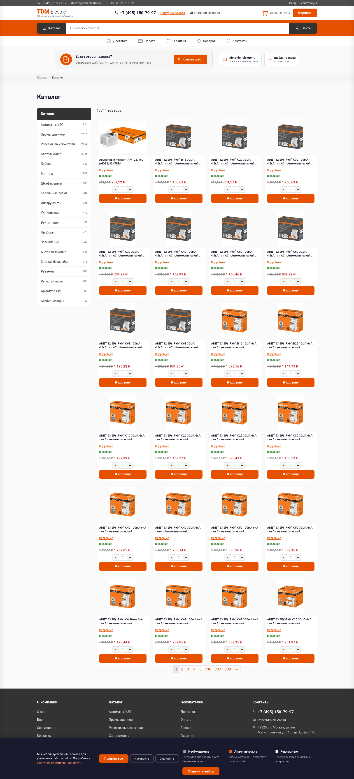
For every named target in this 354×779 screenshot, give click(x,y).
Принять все (113, 758)
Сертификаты (47, 728)
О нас (41, 712)
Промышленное (64, 134)
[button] (275, 13)
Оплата (186, 719)
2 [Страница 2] (182, 669)
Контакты (44, 735)
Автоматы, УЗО (64, 125)
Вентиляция (64, 222)
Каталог (51, 28)
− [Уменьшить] (115, 189)
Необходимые (196, 751)
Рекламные (286, 751)
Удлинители (64, 213)
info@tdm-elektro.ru (86, 3)
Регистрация (308, 3)
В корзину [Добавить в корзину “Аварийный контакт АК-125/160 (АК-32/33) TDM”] (123, 198)
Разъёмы (64, 271)
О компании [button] (47, 702)
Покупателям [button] (192, 702)
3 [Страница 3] (188, 669)
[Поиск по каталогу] (177, 28)
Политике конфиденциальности (59, 763)
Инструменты (64, 203)
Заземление (64, 242)
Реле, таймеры (64, 281)
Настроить (142, 758)
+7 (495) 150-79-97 (51, 3)
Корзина (305, 13)
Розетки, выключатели (64, 144)
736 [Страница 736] (208, 669)
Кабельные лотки (64, 193)
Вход (292, 3)
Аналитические (243, 751)
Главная (42, 77)
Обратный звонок (173, 13)
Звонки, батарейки (64, 262)
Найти (303, 28)
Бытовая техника (64, 252)
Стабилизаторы (64, 301)
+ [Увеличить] (130, 189)
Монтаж (64, 173)
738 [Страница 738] (228, 669)
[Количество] (123, 189)
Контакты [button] (260, 702)
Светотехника (64, 154)
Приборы (64, 232)
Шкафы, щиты (64, 183)
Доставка (188, 712)
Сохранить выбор (201, 771)
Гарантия (187, 735)
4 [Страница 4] (194, 669)
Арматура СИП (64, 291)
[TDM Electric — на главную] (55, 13)
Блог (40, 719)
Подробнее (106, 170)
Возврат (187, 728)
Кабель (64, 164)
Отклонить (167, 758)
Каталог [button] (115, 702)
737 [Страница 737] (218, 669)
